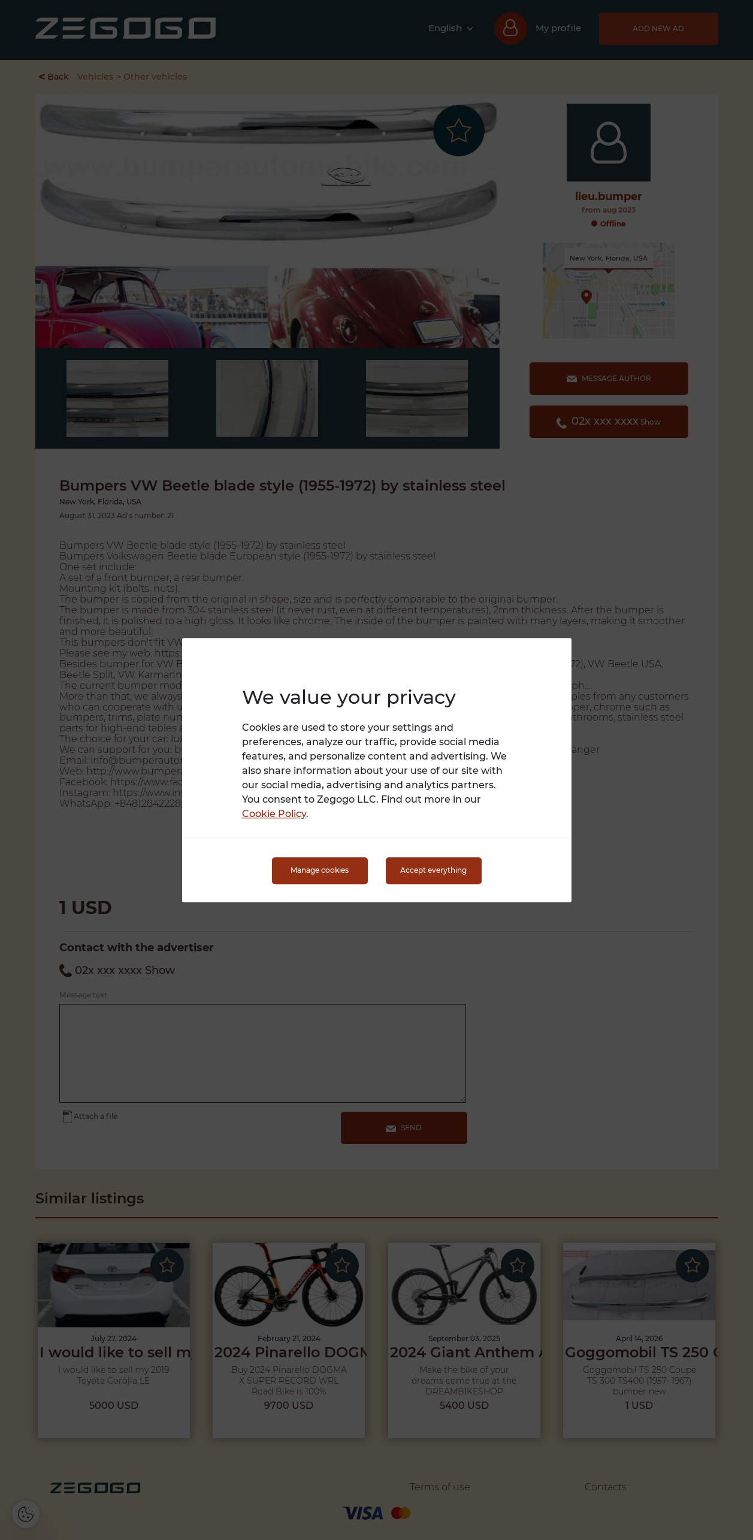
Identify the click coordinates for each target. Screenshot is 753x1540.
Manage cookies (320, 870)
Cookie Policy (274, 813)
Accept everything (433, 870)
